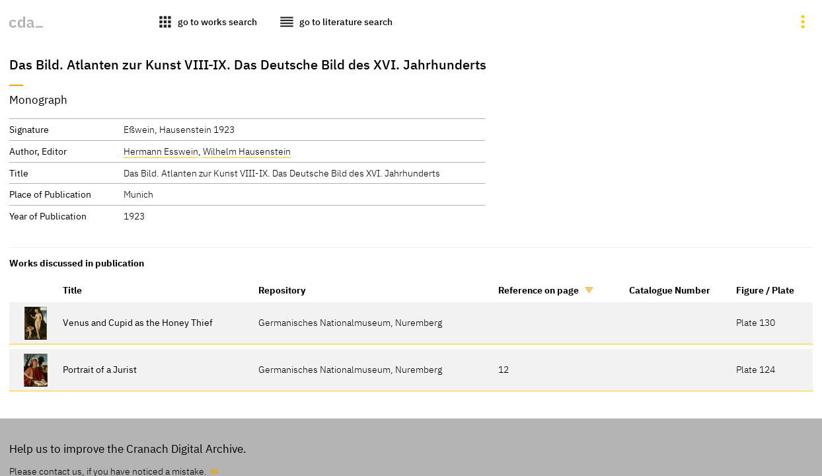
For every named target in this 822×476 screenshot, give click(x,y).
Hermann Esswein (161, 151)
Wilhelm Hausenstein (247, 151)
